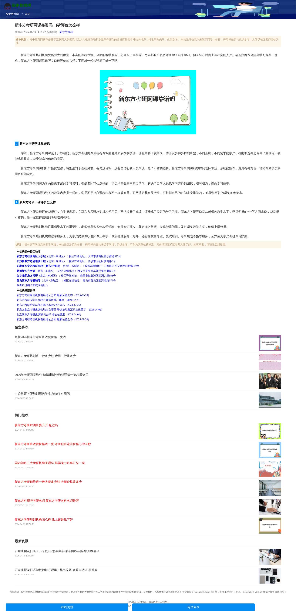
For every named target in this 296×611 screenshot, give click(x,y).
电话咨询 (193, 607)
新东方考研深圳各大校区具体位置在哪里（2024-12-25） (49, 300)
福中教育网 (12, 14)
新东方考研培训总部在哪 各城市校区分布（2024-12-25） (49, 305)
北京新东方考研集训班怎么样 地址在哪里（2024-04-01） (49, 314)
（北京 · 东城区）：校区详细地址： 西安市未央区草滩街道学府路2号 (66, 271)
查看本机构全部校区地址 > (32, 285)
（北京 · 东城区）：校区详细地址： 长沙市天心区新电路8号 (66, 261)
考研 (27, 14)
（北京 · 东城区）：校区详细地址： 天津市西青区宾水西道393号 (69, 256)
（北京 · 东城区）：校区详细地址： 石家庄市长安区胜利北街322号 (78, 266)
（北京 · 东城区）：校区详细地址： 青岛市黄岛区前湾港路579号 (66, 280)
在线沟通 (67, 607)
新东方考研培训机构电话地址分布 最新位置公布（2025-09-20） (53, 295)
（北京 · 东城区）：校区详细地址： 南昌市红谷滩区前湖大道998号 (66, 275)
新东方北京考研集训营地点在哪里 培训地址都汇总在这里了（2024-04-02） (60, 309)
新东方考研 (66, 32)
